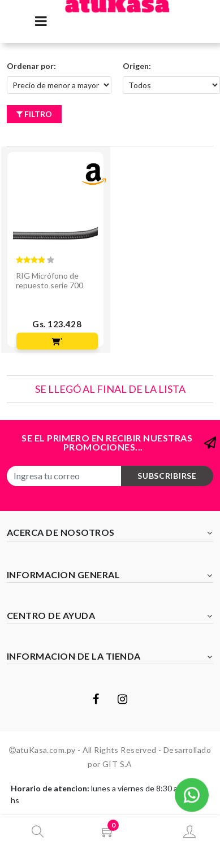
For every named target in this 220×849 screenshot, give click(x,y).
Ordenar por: (31, 66)
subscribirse (166, 475)
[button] (192, 793)
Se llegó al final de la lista (110, 389)
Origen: (137, 66)
